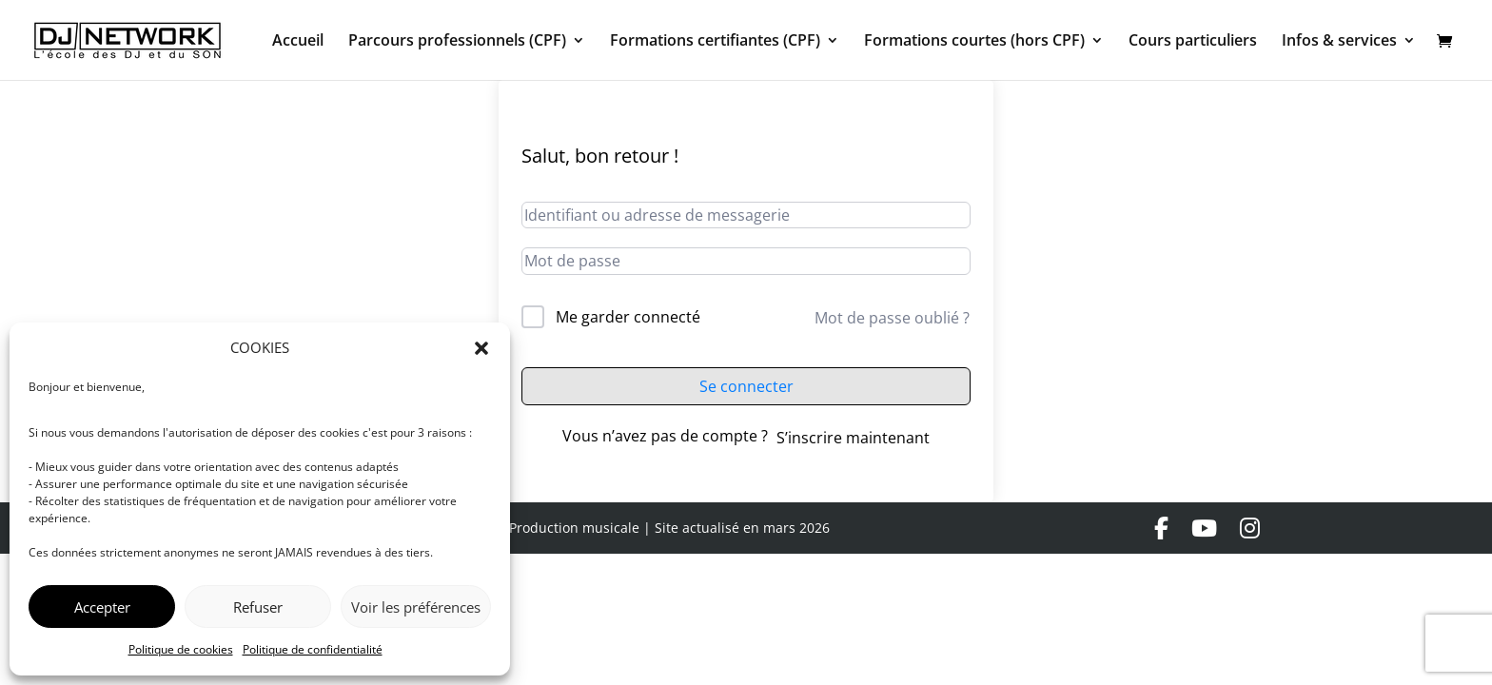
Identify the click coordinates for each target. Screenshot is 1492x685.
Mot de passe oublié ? (892, 317)
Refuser (258, 606)
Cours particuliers (1193, 41)
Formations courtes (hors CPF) (974, 41)
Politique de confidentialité (313, 649)
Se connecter (746, 386)
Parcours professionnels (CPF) (457, 41)
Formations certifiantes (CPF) (715, 41)
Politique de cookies (180, 649)
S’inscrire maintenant (853, 437)
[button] (481, 348)
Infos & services (1339, 41)
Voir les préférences (416, 606)
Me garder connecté (628, 316)
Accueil (298, 41)
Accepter (102, 606)
